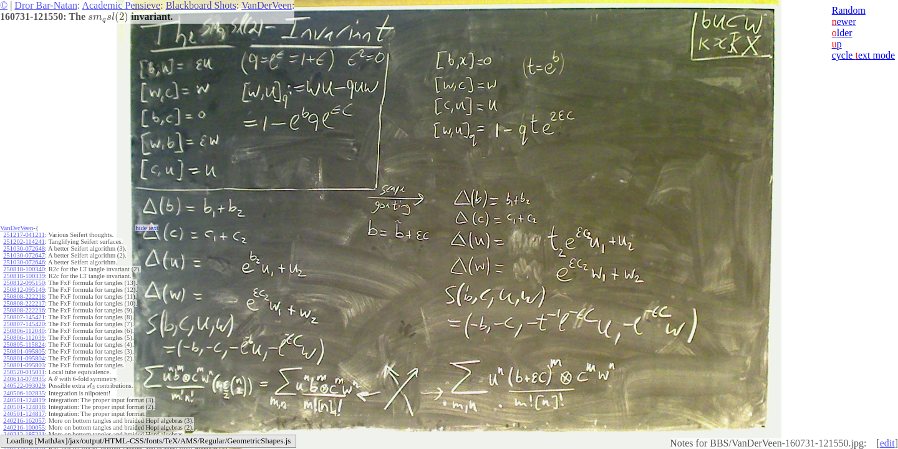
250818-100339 (24, 276)
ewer (844, 21)
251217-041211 (23, 234)
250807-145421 (24, 317)
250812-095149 (24, 289)
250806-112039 (23, 337)
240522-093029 (24, 385)
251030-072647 (24, 255)
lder (842, 32)
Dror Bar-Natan (45, 5)
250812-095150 (24, 282)
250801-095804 (24, 358)
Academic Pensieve (121, 5)
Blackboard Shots (201, 5)
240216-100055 (24, 427)
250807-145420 (24, 324)
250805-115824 (23, 344)
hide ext (146, 227)
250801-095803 (24, 365)
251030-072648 (24, 248)
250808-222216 (24, 310)
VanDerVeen (266, 5)
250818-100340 (24, 269)
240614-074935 (24, 378)
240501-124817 (24, 413)
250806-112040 (23, 330)
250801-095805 (24, 351)
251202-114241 (23, 241)
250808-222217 (24, 303)
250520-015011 (23, 372)
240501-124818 (24, 406)
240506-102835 (24, 393)
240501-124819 (24, 400)
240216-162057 (24, 420)
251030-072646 (24, 262)
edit (887, 443)
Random (849, 10)
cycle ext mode (863, 55)
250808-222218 (24, 296)
